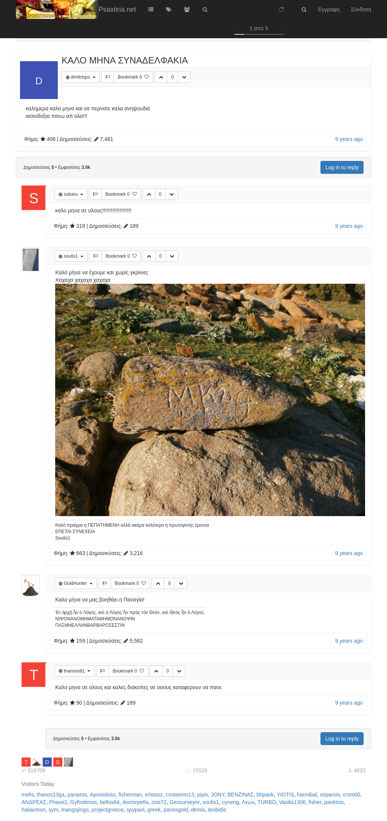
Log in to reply (342, 167)
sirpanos (330, 795)
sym (54, 810)
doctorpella (135, 802)
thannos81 (75, 671)
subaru (71, 194)
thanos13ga (50, 795)
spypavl (135, 810)
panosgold (176, 810)
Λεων (248, 802)
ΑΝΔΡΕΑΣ (34, 802)
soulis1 (71, 256)
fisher (314, 802)
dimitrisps (81, 77)
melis (28, 795)
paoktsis (334, 802)
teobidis (217, 810)
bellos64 (109, 802)
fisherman (130, 795)
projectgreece (107, 810)
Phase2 (58, 802)
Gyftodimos (83, 802)
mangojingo (74, 810)
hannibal (307, 795)
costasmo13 (180, 795)
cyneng (230, 802)
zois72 (158, 802)
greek (154, 810)
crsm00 (351, 795)
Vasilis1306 (292, 802)
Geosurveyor (185, 802)
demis (198, 810)
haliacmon (34, 810)
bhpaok (265, 795)
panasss (77, 795)
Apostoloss (103, 795)
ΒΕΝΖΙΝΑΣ (241, 795)
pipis (202, 795)
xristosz (154, 795)
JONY (217, 795)
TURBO (266, 802)
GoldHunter (76, 583)
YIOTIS (285, 795)
